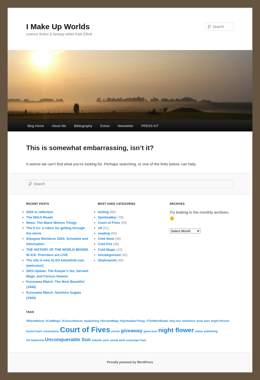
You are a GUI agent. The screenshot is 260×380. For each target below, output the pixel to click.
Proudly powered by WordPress (130, 362)
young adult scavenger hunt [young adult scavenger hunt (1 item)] (128, 340)
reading (104, 233)
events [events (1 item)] (115, 331)
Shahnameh (107, 260)
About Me (59, 126)
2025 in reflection (39, 212)
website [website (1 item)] (97, 340)
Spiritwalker (107, 217)
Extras (105, 126)
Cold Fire (105, 244)
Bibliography (83, 126)
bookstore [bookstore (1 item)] (189, 320)
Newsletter (125, 126)
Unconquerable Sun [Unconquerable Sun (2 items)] (68, 339)
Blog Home (35, 126)
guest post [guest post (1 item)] (150, 331)
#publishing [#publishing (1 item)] (91, 320)
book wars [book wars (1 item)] (203, 320)
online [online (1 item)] (199, 331)
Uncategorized (109, 255)
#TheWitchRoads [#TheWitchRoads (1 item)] (157, 320)
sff (100, 228)
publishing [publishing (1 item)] (211, 331)
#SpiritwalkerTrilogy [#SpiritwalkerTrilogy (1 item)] (132, 320)
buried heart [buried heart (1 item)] (34, 331)
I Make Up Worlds (58, 26)
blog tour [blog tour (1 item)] (175, 320)
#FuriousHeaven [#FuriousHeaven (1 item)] (72, 320)
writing (103, 212)
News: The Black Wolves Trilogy (51, 223)
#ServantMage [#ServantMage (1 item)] (109, 320)
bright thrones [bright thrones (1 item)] (220, 320)
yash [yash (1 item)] (106, 340)
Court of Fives (109, 223)
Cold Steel (106, 239)
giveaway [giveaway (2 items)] (131, 330)
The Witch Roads (39, 217)
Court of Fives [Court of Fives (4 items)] (85, 329)
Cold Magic (106, 249)
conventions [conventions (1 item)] (51, 331)
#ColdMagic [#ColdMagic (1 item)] (53, 320)
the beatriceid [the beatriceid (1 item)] (35, 340)
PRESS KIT (150, 126)
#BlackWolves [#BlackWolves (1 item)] (35, 320)
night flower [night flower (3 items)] (176, 330)
